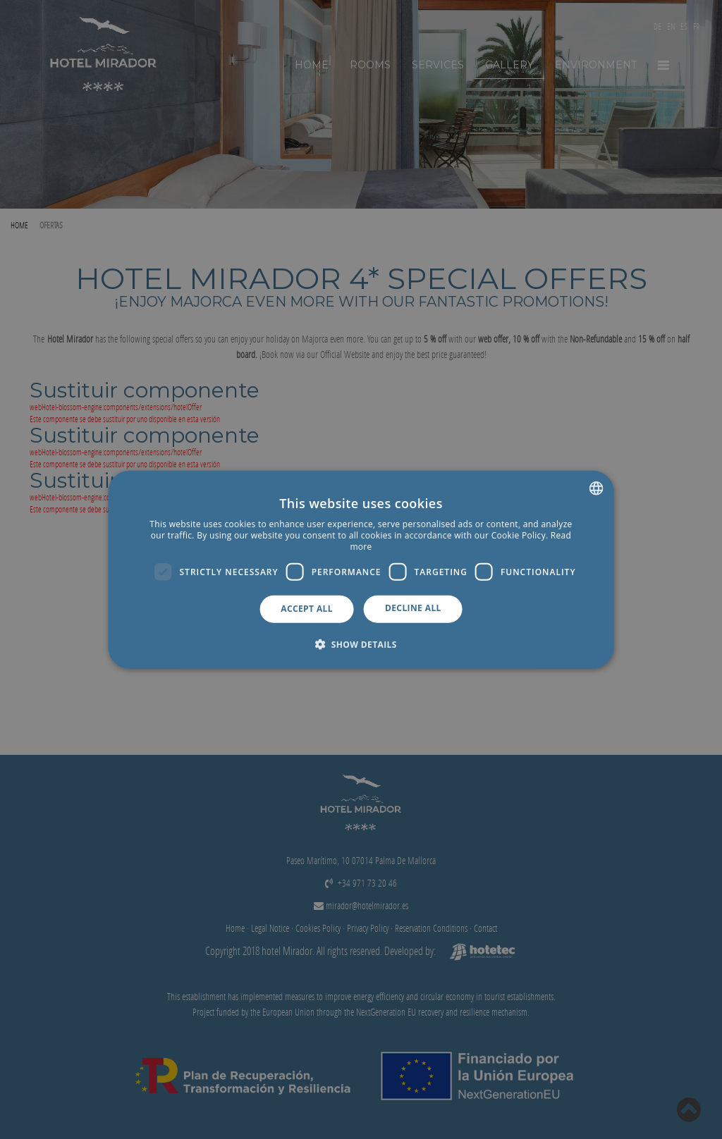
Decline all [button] (413, 608)
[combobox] (596, 488)
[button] (361, 643)
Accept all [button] (307, 609)
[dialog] (361, 570)
